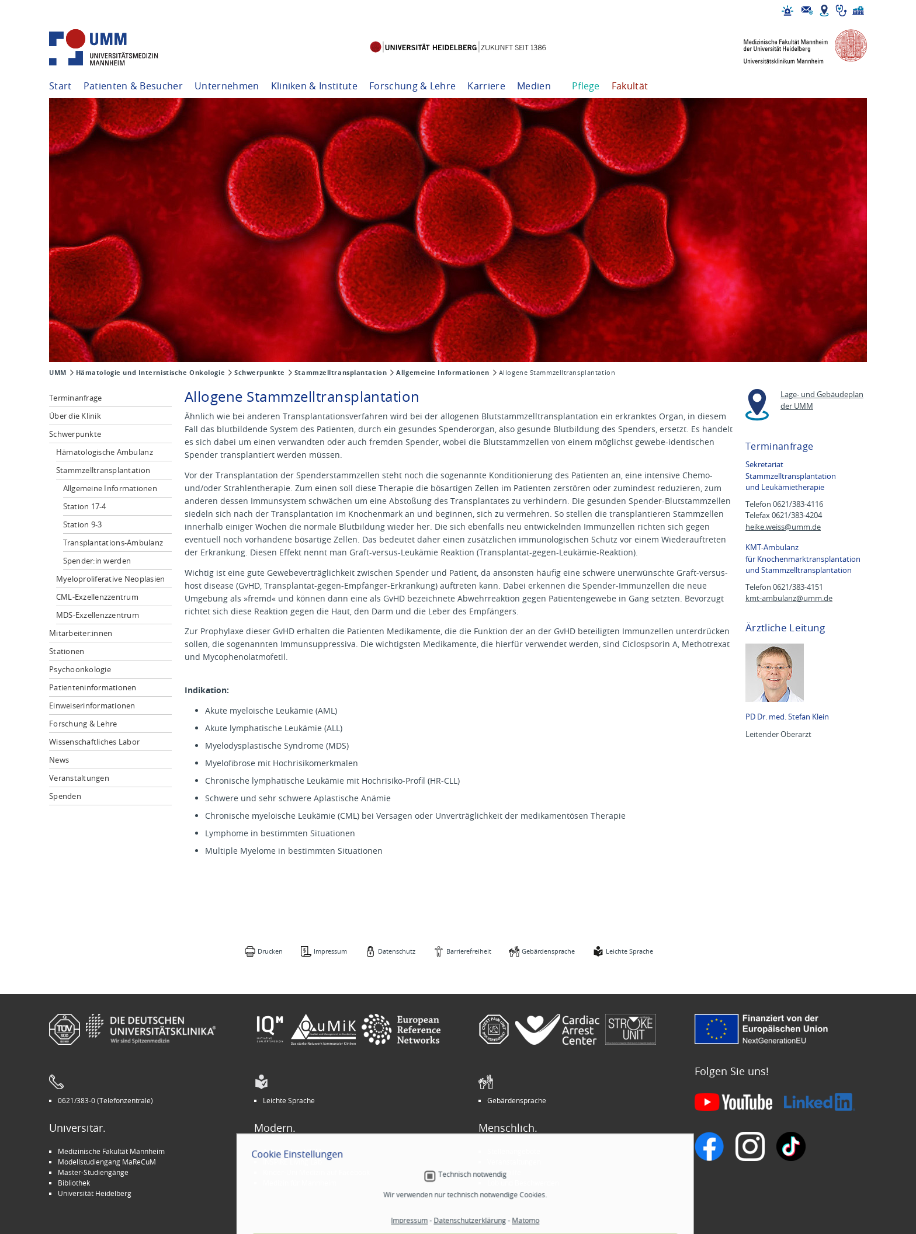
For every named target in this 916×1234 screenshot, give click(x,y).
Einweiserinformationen (92, 705)
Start (60, 85)
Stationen (66, 651)
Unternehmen (227, 85)
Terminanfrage (75, 397)
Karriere (486, 85)
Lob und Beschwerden (523, 1182)
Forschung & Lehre (412, 85)
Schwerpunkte (259, 372)
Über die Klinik (75, 416)
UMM (58, 372)
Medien (534, 85)
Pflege (586, 85)
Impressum (330, 951)
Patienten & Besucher (133, 85)
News (59, 760)
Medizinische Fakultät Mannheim (111, 1151)
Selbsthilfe (504, 1172)
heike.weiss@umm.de (783, 527)
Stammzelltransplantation (340, 372)
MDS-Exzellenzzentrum (97, 615)
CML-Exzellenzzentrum (97, 597)
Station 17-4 (84, 506)
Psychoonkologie (80, 669)
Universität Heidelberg (94, 1193)
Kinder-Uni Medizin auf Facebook (316, 1172)
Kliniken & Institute (314, 85)
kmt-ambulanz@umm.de (788, 598)
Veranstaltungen (79, 778)
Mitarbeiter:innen (80, 633)
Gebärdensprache (548, 951)
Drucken (270, 951)
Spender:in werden (97, 560)
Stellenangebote (513, 1151)
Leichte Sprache (629, 951)
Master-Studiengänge (93, 1172)
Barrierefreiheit (468, 951)
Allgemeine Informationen (442, 372)
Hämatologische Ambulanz (104, 452)
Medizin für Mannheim (299, 1182)
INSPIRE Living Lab (292, 1161)
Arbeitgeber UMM (292, 1151)
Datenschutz (396, 951)
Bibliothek (74, 1182)
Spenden (65, 796)
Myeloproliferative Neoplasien (110, 578)
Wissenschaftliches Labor (94, 741)
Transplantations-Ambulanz (113, 542)
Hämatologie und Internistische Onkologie (150, 372)
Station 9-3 (82, 524)
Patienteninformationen (93, 687)
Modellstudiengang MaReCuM (107, 1161)
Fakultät (630, 85)
